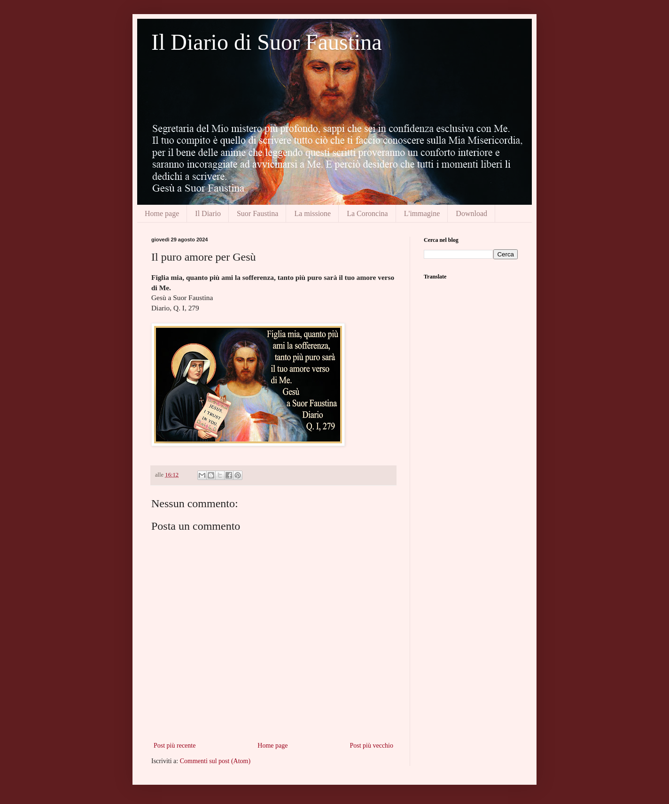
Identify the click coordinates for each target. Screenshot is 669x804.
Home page (162, 213)
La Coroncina (367, 213)
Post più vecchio (371, 745)
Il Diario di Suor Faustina (266, 42)
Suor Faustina (257, 213)
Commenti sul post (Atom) (215, 761)
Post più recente (174, 745)
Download (471, 213)
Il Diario (208, 213)
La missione (312, 213)
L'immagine (422, 213)
